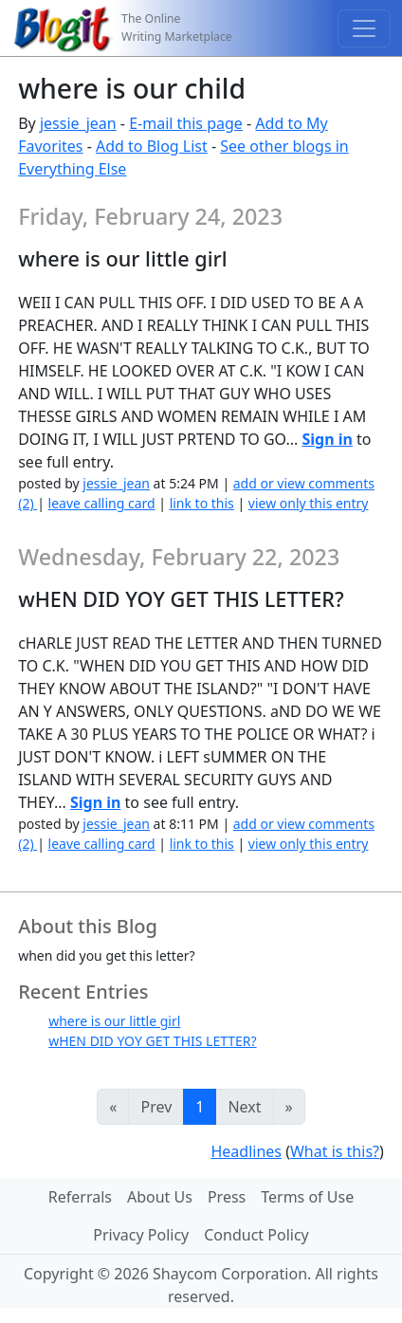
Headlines (246, 1151)
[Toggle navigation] (364, 28)
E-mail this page (186, 123)
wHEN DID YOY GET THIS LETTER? (152, 1041)
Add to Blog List (152, 146)
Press (227, 1196)
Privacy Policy (141, 1234)
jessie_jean (78, 123)
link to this (202, 503)
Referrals (80, 1196)
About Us (159, 1196)
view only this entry (308, 503)
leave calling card (101, 503)
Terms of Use (307, 1196)
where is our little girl (114, 1021)
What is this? (334, 1151)
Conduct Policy (256, 1234)
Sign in (327, 439)
